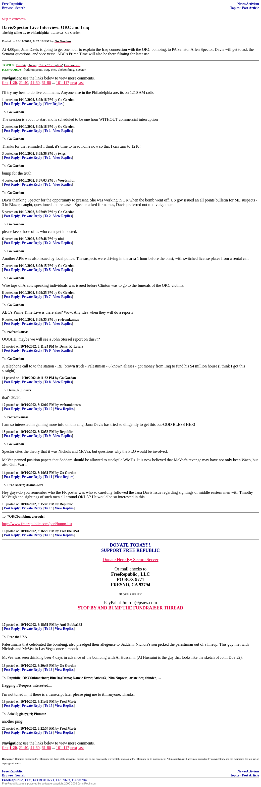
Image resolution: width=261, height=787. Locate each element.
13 (4, 432)
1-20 (13, 82)
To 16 (48, 629)
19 (4, 701)
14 (4, 473)
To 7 (47, 297)
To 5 (47, 270)
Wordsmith (66, 180)
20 (4, 728)
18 (4, 666)
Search (20, 8)
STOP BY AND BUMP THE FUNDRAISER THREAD (130, 607)
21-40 (23, 82)
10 (4, 346)
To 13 (48, 508)
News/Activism (248, 4)
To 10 (48, 409)
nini (61, 239)
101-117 (62, 82)
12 (4, 405)
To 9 (47, 350)
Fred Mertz (68, 701)
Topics (234, 8)
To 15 (48, 706)
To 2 (47, 216)
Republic (66, 432)
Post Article (250, 8)
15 (4, 504)
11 (3, 378)
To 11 (48, 477)
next (73, 82)
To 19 (48, 732)
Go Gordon (66, 100)
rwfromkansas (68, 319)
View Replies (53, 104)
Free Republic (12, 4)
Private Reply (32, 104)
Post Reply (12, 104)
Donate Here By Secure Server (131, 559)
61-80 (46, 82)
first (5, 82)
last (81, 82)
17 (4, 625)
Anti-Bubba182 (71, 625)
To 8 (47, 382)
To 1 (47, 131)
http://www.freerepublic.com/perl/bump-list (37, 524)
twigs (62, 153)
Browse (7, 8)
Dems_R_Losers (71, 346)
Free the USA (69, 531)
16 (4, 531)
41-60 (34, 82)
